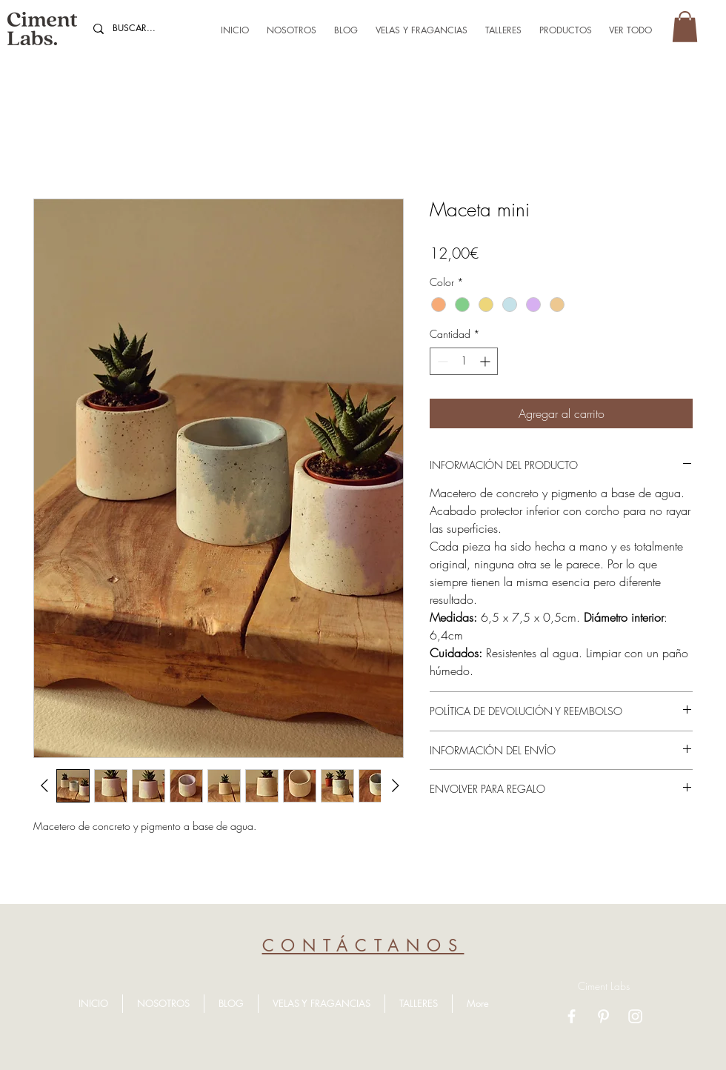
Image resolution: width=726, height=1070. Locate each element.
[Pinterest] (603, 1016)
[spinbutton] (463, 361)
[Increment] (486, 361)
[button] (685, 26)
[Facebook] (571, 1016)
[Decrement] (441, 361)
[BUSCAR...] (146, 28)
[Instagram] (635, 1016)
